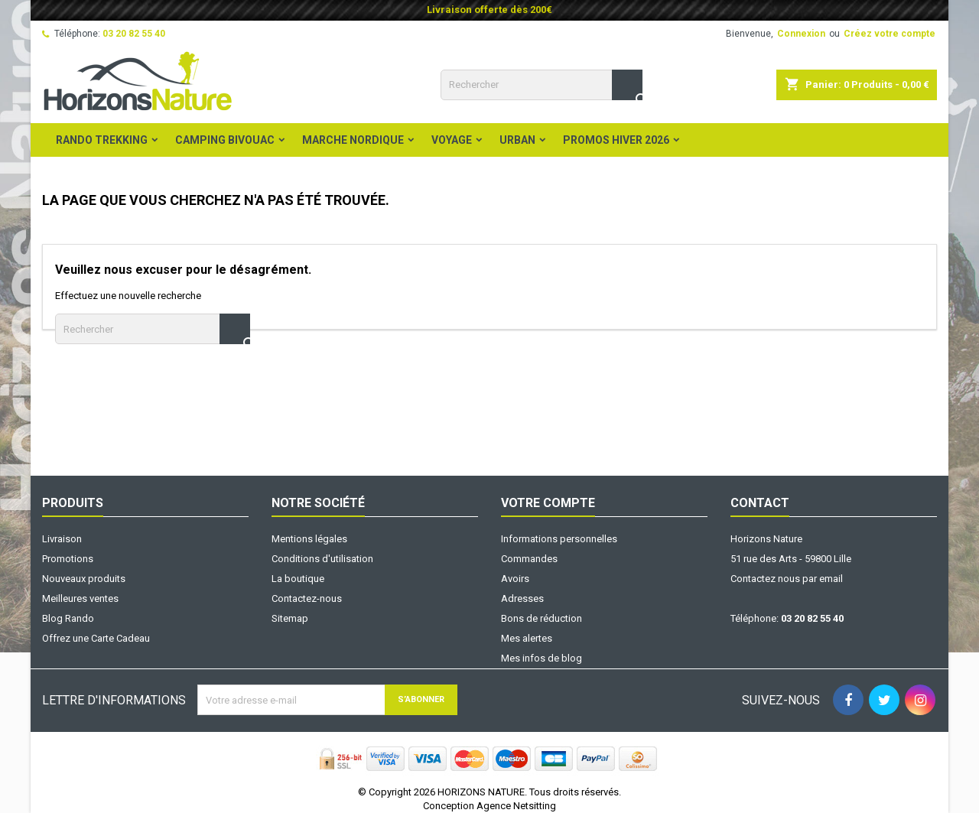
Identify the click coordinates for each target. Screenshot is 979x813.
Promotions (67, 558)
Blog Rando (68, 618)
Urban (517, 140)
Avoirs (515, 578)
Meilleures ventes (80, 598)
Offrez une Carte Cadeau (96, 638)
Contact (759, 503)
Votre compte (548, 503)
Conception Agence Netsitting (489, 805)
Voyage (451, 140)
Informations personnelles (559, 539)
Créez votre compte (889, 33)
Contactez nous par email (786, 578)
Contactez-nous (307, 598)
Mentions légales (309, 539)
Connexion (801, 33)
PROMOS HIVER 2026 (616, 140)
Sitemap (290, 618)
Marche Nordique (353, 140)
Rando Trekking (102, 140)
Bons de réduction (541, 618)
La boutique (298, 578)
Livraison (62, 539)
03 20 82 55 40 (133, 33)
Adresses (522, 598)
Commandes (529, 558)
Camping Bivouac (225, 140)
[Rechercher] (541, 85)
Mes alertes (526, 638)
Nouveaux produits (83, 578)
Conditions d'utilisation (322, 558)
